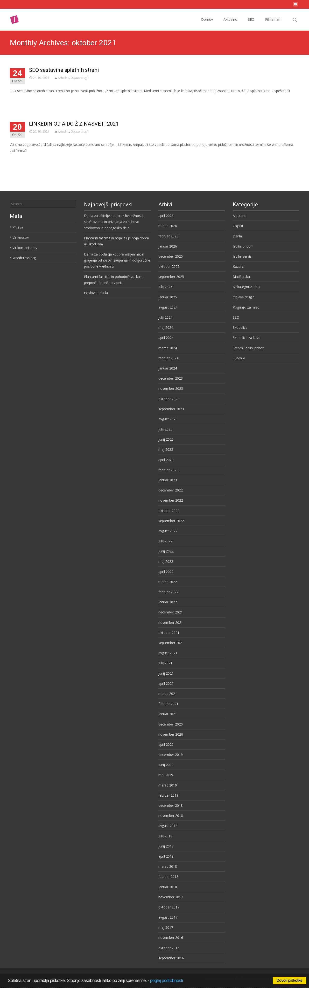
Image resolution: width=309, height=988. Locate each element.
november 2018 (170, 815)
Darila (237, 236)
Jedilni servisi (242, 256)
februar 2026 (168, 236)
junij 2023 (166, 439)
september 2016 (171, 958)
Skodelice (240, 327)
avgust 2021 (167, 653)
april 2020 (166, 744)
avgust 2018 (167, 825)
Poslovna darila (96, 292)
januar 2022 (167, 602)
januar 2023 (167, 480)
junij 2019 (166, 764)
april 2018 (166, 856)
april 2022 (166, 571)
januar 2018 (167, 887)
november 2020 (170, 734)
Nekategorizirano (246, 286)
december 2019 (170, 754)
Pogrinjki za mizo (246, 307)
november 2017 (170, 897)
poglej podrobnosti (166, 980)
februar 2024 (168, 358)
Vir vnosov (21, 237)
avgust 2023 (167, 419)
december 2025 (170, 256)
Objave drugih (79, 78)
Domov (207, 23)
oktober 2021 (168, 632)
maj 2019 (165, 775)
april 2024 (166, 337)
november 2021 (170, 622)
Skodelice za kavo (246, 337)
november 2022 (170, 500)
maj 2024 (165, 327)
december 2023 (170, 378)
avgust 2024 (167, 307)
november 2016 (170, 937)
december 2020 (170, 724)
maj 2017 (165, 927)
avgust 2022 (167, 531)
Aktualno (230, 23)
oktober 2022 (168, 510)
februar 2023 (168, 470)
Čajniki (238, 225)
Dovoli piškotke (289, 980)
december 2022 (170, 490)
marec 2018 (167, 866)
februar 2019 (168, 795)
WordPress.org (24, 257)
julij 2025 (165, 286)
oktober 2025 (168, 266)
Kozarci (238, 266)
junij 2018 (166, 846)
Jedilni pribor (242, 246)
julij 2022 (165, 541)
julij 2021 (165, 663)
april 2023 (166, 459)
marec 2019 (167, 785)
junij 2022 (166, 551)
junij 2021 (166, 673)
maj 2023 (165, 449)
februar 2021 (168, 703)
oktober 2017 (168, 907)
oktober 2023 (168, 399)
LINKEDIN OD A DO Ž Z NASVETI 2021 (74, 124)
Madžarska (241, 276)
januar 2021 (167, 714)
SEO (251, 23)
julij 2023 (165, 429)
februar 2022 (168, 592)
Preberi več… (21, 99)
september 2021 (171, 642)
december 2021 (170, 612)
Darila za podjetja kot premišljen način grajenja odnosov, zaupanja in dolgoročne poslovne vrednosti (117, 260)
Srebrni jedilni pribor (248, 348)
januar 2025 (167, 297)
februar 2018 (168, 876)
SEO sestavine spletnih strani (64, 70)
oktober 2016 (168, 948)
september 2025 (171, 276)
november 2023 (170, 388)
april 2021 (166, 683)
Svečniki (239, 358)
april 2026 (166, 215)
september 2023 (171, 409)
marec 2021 (167, 693)
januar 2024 (167, 368)
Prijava (18, 227)
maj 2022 (165, 561)
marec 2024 (167, 348)
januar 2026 (167, 246)
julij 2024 (165, 317)
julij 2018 (165, 836)
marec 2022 (167, 581)
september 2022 (171, 520)
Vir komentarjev (25, 247)
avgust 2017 (167, 917)
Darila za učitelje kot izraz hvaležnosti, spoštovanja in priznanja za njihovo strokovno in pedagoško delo (114, 221)
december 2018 (170, 805)
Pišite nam (273, 23)
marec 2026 (167, 225)
